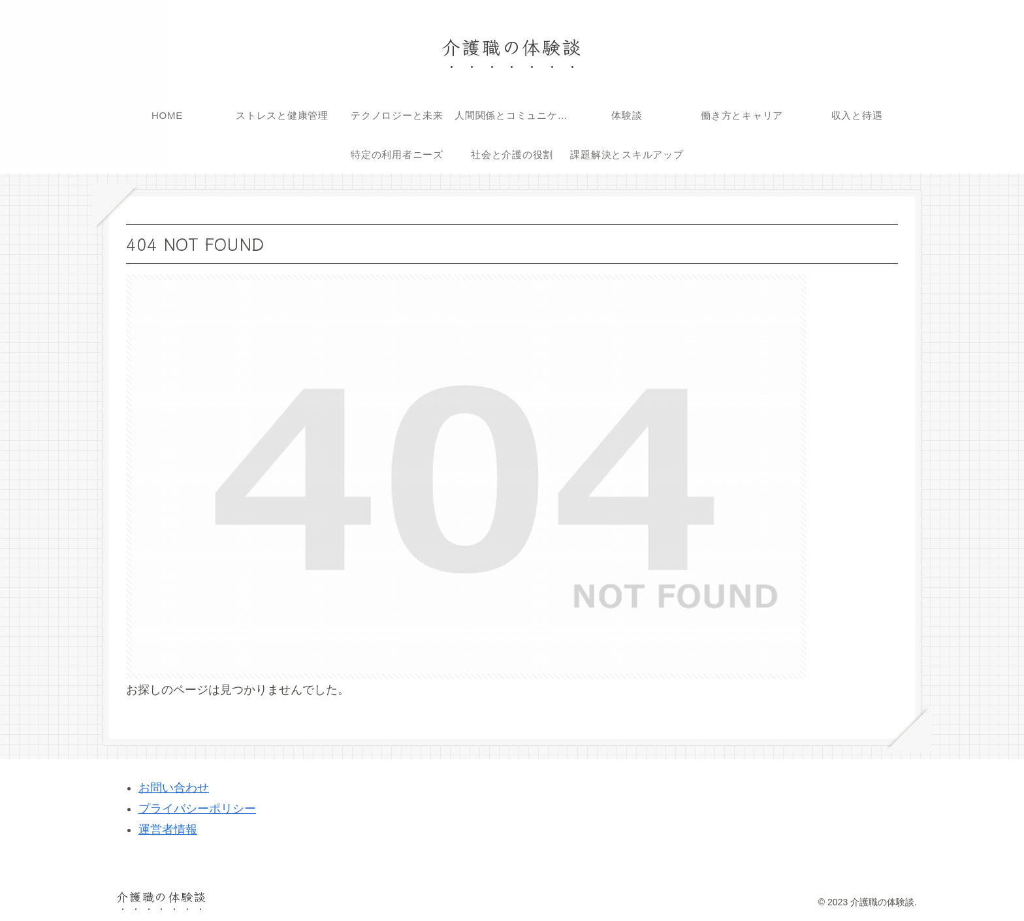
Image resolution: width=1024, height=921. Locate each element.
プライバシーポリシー (197, 808)
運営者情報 (167, 829)
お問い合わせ (173, 787)
